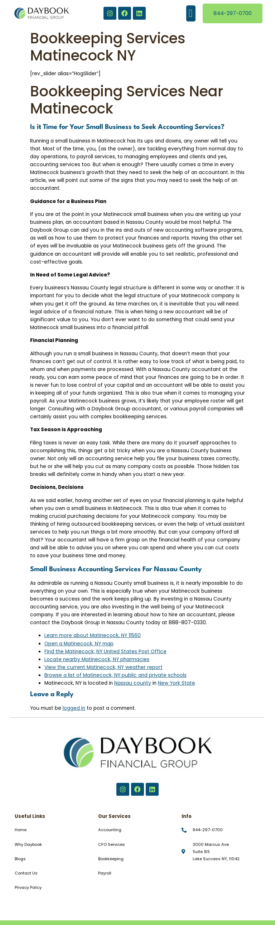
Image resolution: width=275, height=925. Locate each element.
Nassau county (132, 683)
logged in (74, 708)
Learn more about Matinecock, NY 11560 (92, 635)
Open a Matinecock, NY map (79, 643)
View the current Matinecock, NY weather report (103, 667)
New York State (176, 683)
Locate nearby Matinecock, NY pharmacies (96, 659)
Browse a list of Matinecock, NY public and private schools (115, 675)
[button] (191, 13)
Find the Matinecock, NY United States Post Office (105, 651)
